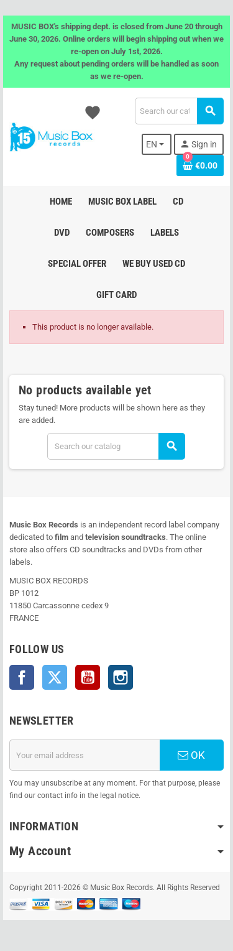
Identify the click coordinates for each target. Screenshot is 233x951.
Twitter (54, 677)
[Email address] (84, 755)
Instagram (120, 677)
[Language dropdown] (157, 144)
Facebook (21, 677)
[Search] (179, 111)
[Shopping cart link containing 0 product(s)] (200, 165)
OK (191, 755)
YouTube (87, 677)
